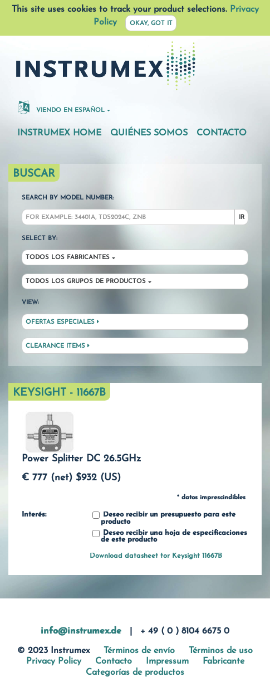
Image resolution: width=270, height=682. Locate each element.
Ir (241, 218)
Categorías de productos (135, 672)
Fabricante (223, 661)
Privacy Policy (53, 661)
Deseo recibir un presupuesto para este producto (163, 518)
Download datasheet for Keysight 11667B (156, 555)
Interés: (34, 515)
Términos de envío (139, 650)
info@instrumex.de (81, 631)
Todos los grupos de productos (86, 282)
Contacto (222, 133)
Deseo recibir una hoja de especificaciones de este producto (169, 537)
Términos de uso (221, 650)
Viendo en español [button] (61, 107)
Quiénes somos (149, 133)
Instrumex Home (59, 133)
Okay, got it (151, 24)
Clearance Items (58, 346)
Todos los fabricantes (68, 258)
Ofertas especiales (62, 322)
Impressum (167, 661)
